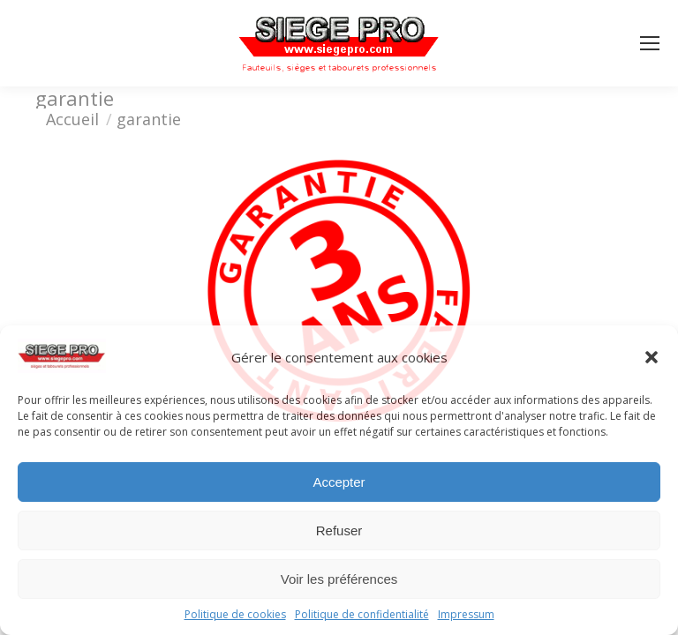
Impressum (466, 615)
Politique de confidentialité (362, 615)
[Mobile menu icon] (649, 43)
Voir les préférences (339, 579)
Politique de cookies (235, 615)
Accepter (339, 481)
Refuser (339, 530)
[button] (651, 357)
